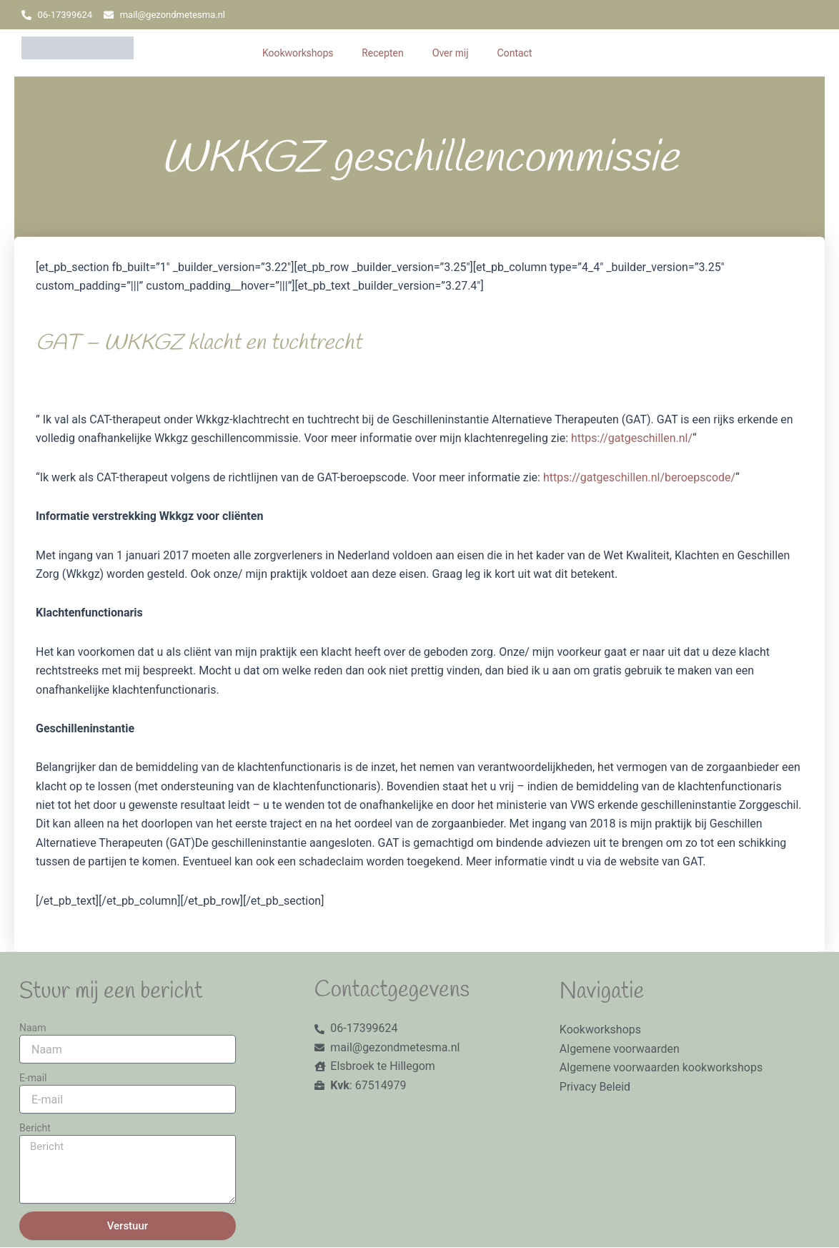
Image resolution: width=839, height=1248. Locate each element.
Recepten (382, 53)
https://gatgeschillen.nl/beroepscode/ (639, 477)
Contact (514, 53)
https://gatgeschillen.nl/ (631, 438)
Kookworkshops (297, 53)
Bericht (35, 1128)
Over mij (450, 53)
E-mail (33, 1078)
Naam (32, 1027)
